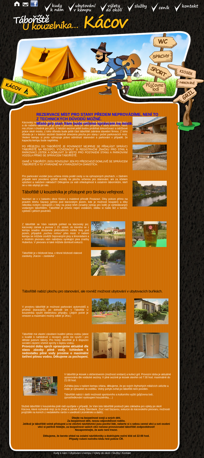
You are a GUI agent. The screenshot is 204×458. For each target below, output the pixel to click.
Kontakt (126, 453)
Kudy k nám (60, 453)
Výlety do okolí (101, 453)
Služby (116, 453)
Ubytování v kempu (80, 453)
